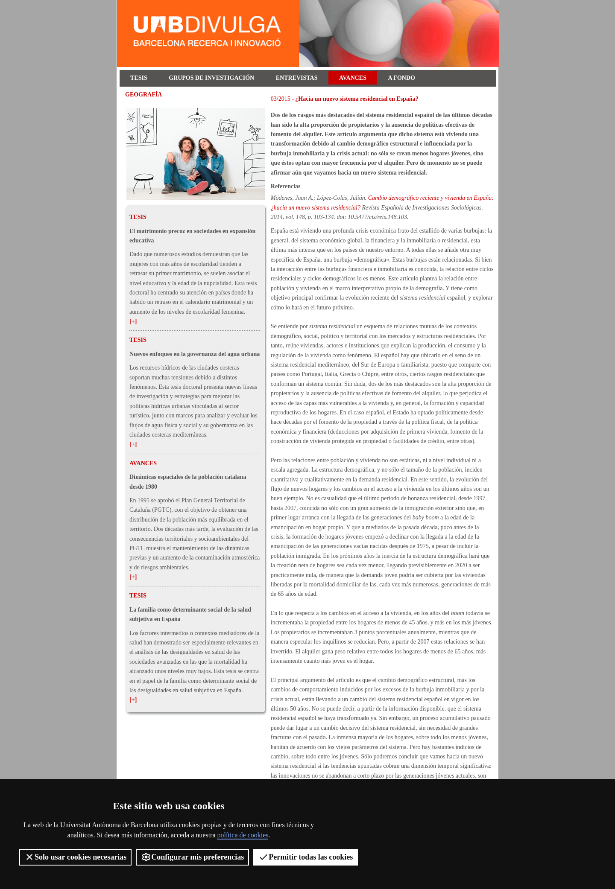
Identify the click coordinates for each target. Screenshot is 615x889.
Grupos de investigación (211, 78)
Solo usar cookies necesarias (75, 857)
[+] (133, 321)
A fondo (401, 78)
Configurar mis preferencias (192, 857)
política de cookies (243, 835)
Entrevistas (297, 78)
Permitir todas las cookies (305, 857)
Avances (352, 78)
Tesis (138, 78)
